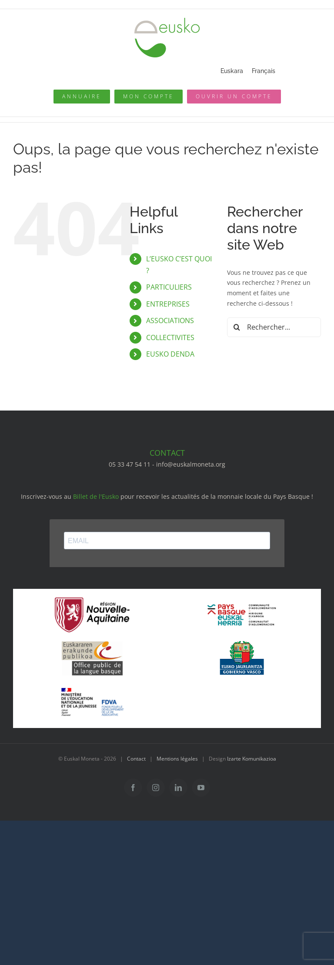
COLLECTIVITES (170, 337)
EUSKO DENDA (170, 354)
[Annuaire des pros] (81, 97)
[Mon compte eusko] (148, 97)
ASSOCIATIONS (170, 320)
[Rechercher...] (274, 327)
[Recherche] (237, 327)
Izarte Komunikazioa (251, 758)
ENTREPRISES (168, 304)
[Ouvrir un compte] (234, 97)
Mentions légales (177, 758)
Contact (136, 758)
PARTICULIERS (169, 287)
